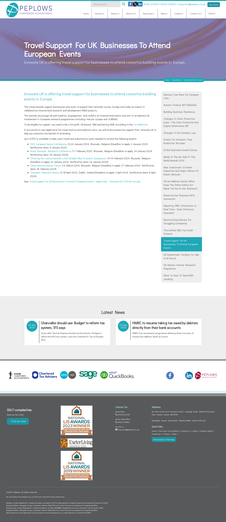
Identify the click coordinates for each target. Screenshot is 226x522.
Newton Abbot (206, 431)
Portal (212, 13)
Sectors (115, 13)
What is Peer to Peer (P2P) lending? (178, 277)
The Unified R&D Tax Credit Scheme (178, 232)
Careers (178, 13)
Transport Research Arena (44, 172)
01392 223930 (122, 414)
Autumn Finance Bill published (180, 105)
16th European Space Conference (48, 144)
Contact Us (196, 13)
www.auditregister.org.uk (53, 513)
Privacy (166, 434)
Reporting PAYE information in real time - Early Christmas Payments (180, 209)
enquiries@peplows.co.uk (127, 429)
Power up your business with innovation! (179, 197)
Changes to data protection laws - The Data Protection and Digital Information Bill (181, 122)
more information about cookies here (51, 497)
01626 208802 (122, 422)
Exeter (195, 431)
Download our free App (163, 439)
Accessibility (173, 431)
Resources (148, 13)
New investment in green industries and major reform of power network (181, 171)
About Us (131, 13)
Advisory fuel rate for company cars (181, 96)
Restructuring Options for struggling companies (177, 221)
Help (174, 434)
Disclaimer (156, 434)
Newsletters (176, 80)
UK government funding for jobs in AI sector (181, 256)
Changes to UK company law (180, 132)
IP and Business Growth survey (180, 150)
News (164, 13)
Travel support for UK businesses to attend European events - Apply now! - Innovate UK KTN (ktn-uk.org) (84, 181)
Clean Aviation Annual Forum (45, 165)
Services (99, 13)
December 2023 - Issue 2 (193, 80)
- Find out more (18, 421)
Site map (163, 431)
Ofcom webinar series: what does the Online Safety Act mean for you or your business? (181, 185)
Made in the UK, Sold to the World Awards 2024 (179, 158)
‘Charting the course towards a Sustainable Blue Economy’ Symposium (68, 158)
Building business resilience (179, 111)
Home (86, 13)
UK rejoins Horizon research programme (180, 266)
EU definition (140, 124)
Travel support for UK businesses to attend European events (181, 244)
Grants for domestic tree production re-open (178, 141)
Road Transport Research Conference (50, 151)
